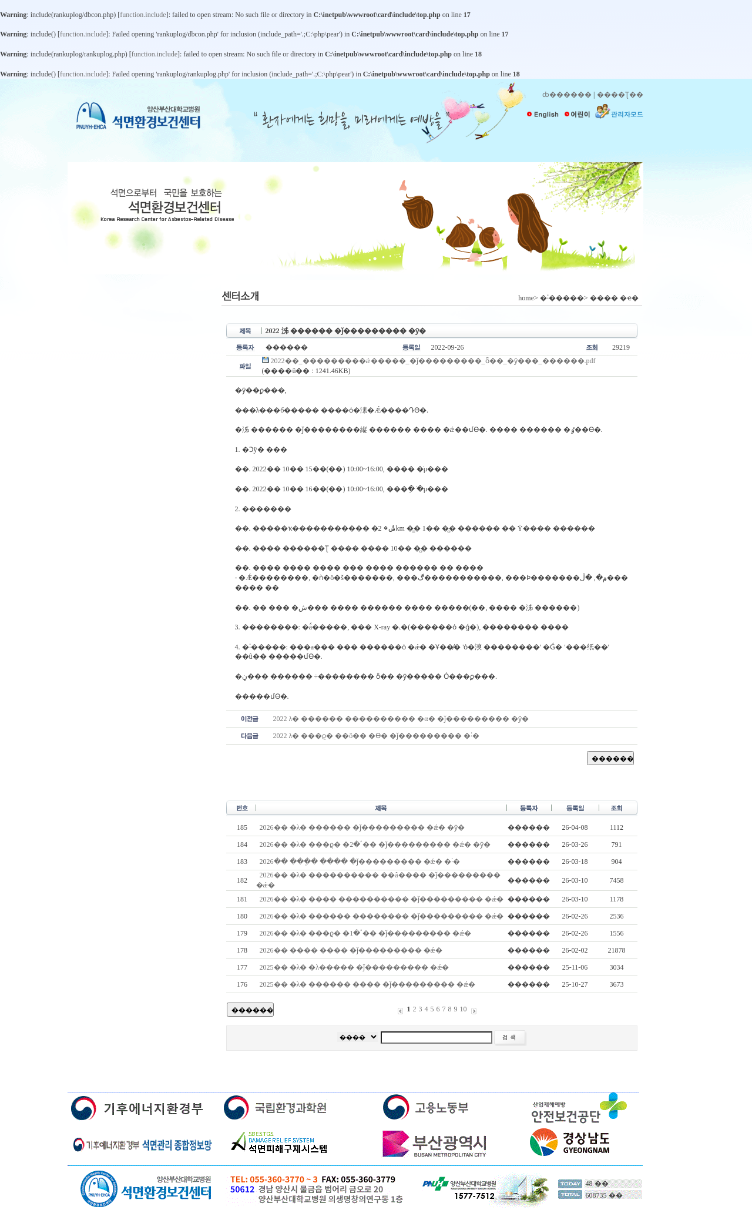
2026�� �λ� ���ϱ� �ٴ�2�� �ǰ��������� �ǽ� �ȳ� (375, 844)
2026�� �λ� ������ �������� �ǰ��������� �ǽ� (382, 916)
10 (463, 1009)
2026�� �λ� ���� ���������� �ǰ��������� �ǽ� (382, 899)
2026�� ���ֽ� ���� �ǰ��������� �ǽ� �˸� (360, 861)
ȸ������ (567, 95)
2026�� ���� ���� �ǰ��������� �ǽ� (351, 950)
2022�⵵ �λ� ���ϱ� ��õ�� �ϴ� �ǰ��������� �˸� (376, 736)
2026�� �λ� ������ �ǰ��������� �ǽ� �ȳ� (362, 827)
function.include (143, 15)
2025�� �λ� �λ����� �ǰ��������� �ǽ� (354, 967)
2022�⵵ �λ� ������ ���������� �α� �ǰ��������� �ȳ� (401, 719)
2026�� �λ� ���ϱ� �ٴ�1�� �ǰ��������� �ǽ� (366, 933)
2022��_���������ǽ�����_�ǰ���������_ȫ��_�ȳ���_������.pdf (429, 361)
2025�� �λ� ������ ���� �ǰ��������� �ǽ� (368, 984)
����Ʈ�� (620, 95)
